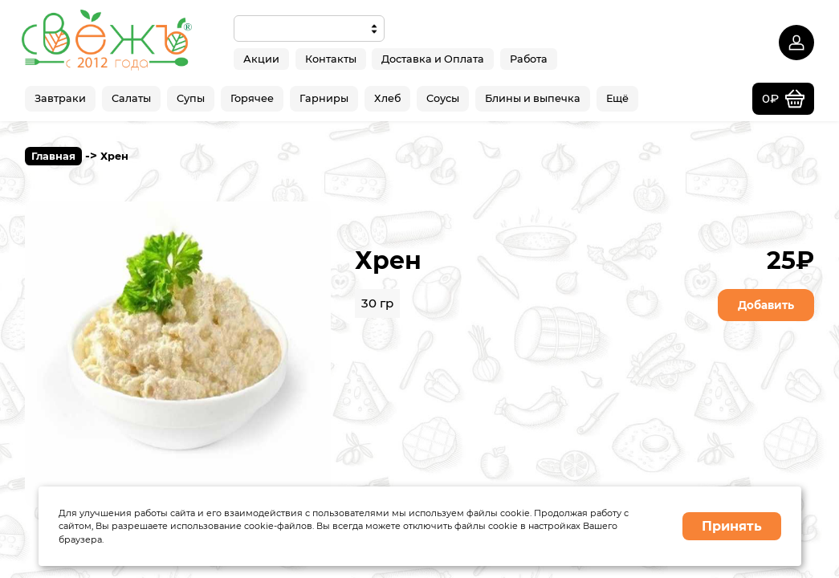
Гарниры (323, 98)
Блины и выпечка (532, 98)
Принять (732, 526)
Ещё (617, 98)
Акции (261, 58)
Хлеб (387, 98)
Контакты (330, 58)
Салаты (131, 98)
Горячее (252, 98)
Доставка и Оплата (432, 58)
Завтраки (60, 98)
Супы (191, 98)
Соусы (442, 98)
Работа (529, 58)
